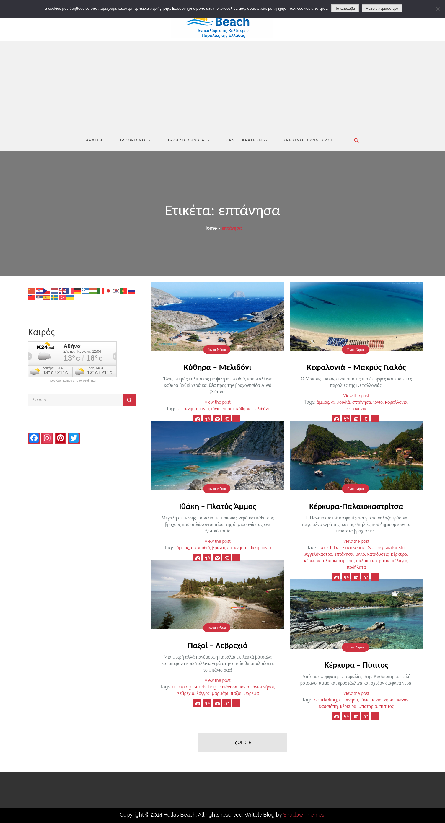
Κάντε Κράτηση (246, 140)
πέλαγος (400, 560)
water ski (395, 547)
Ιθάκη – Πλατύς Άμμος (217, 506)
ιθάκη (253, 547)
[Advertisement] (222, 85)
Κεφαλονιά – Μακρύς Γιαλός (356, 367)
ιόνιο (204, 408)
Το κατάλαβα (345, 8)
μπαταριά (367, 706)
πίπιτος (386, 706)
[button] (356, 141)
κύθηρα (243, 408)
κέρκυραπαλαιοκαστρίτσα (328, 560)
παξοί (236, 693)
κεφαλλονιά (396, 402)
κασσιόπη (328, 706)
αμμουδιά (340, 402)
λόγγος (202, 693)
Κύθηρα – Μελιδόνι (217, 367)
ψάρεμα (251, 693)
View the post (218, 402)
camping (181, 687)
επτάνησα (187, 408)
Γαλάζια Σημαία (189, 140)
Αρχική (94, 140)
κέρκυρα (399, 554)
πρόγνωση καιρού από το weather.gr (72, 380)
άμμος (323, 402)
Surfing (375, 547)
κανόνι (403, 700)
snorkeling (354, 547)
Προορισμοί (135, 140)
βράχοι (218, 547)
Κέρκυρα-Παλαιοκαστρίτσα (356, 506)
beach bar (330, 547)
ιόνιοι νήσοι (222, 408)
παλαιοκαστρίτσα (372, 560)
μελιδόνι (261, 408)
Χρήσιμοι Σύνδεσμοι (310, 140)
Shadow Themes (303, 814)
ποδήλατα (356, 567)
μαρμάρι (220, 693)
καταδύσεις (378, 554)
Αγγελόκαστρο (318, 554)
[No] (438, 9)
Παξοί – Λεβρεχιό (217, 645)
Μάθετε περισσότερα (382, 8)
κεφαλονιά (356, 408)
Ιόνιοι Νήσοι (217, 350)
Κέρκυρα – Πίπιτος (356, 665)
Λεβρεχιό (185, 693)
